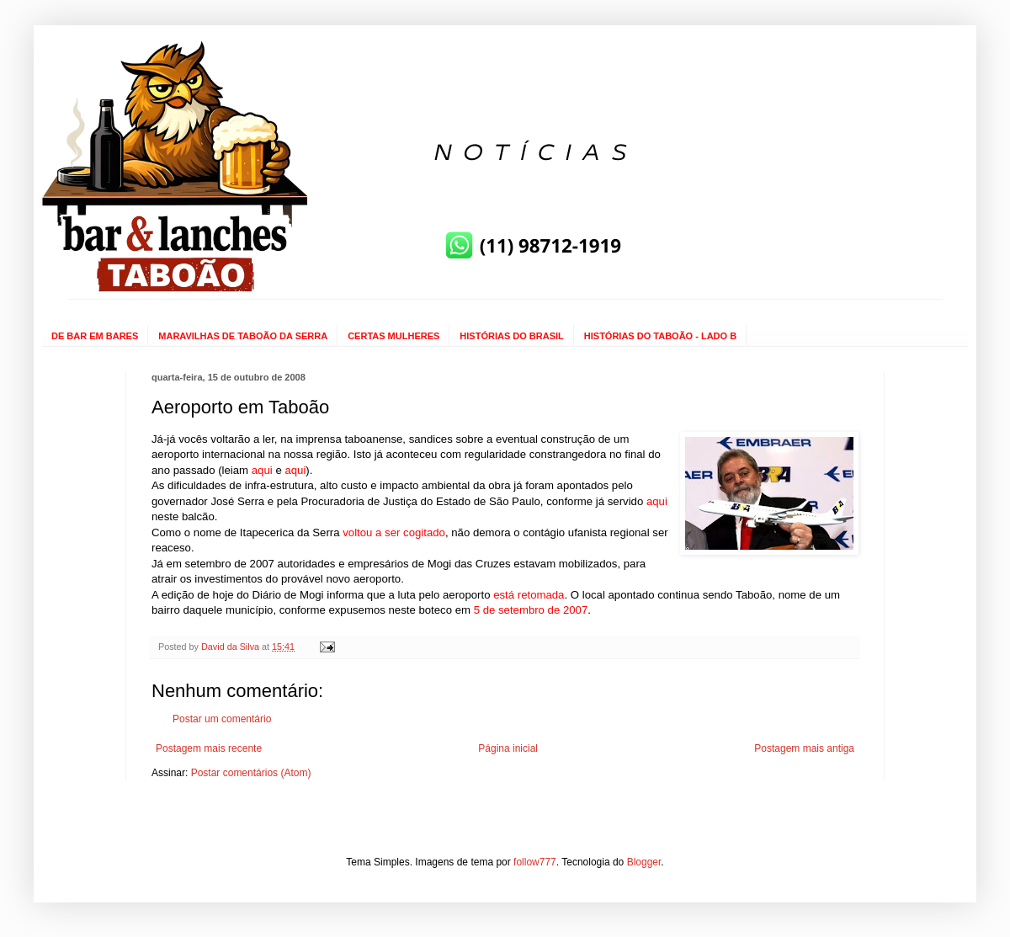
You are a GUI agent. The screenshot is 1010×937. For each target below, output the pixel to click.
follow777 (534, 862)
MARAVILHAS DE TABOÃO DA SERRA (242, 336)
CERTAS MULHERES (393, 336)
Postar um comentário (222, 719)
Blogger (644, 862)
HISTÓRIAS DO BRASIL (511, 336)
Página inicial (508, 748)
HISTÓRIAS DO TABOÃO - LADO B (660, 336)
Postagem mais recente (209, 748)
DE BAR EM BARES (94, 336)
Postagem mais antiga (804, 748)
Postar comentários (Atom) (251, 773)
